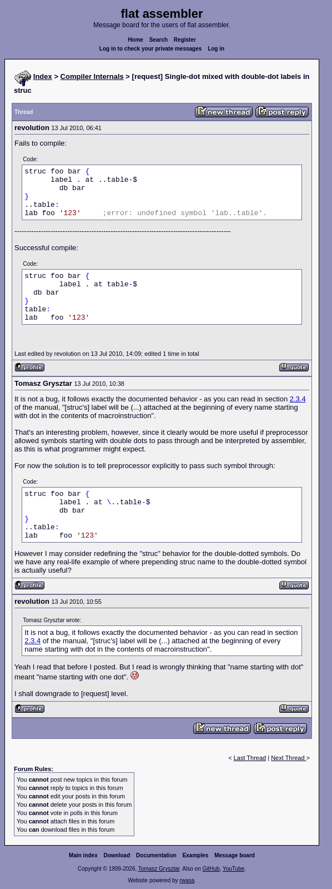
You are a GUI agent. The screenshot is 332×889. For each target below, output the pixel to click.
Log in (216, 49)
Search (158, 40)
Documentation (156, 855)
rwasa (186, 880)
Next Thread (288, 757)
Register (185, 40)
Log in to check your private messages (150, 49)
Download (117, 855)
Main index (83, 855)
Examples (196, 855)
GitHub (210, 869)
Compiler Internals (92, 76)
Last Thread (250, 757)
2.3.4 (298, 399)
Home (135, 40)
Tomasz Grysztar (158, 869)
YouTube (233, 869)
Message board (234, 855)
